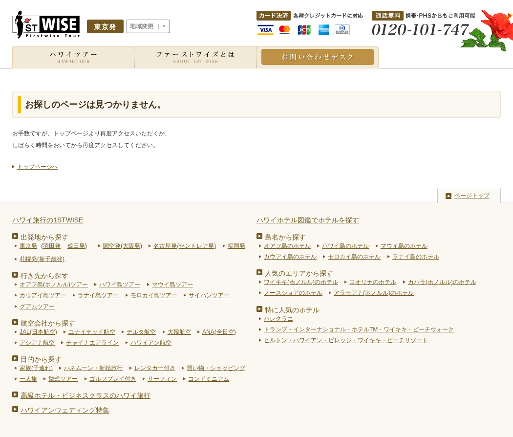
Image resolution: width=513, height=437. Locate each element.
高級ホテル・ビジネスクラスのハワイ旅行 (85, 395)
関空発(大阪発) (122, 245)
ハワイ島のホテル (345, 245)
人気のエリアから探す (299, 273)
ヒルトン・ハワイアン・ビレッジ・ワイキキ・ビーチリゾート (346, 340)
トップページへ (37, 166)
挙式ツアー (63, 378)
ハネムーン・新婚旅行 (93, 368)
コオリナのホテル (372, 282)
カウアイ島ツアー (43, 295)
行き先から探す (44, 276)
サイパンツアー (209, 295)
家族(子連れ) (36, 368)
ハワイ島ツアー (119, 284)
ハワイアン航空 (150, 342)
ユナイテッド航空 (91, 331)
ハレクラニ (278, 318)
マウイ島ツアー (172, 284)
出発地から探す (44, 237)
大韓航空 (179, 331)
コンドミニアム (208, 378)
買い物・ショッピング (216, 368)
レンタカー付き (154, 368)
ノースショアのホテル (293, 292)
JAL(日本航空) (38, 331)
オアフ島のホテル (287, 245)
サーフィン (162, 378)
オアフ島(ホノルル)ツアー (54, 284)
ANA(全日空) (219, 331)
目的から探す (41, 359)
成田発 (76, 245)
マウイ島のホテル (404, 245)
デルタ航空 (141, 331)
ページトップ (472, 195)
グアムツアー (37, 306)
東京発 (28, 245)
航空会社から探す (48, 323)
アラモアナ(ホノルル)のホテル (374, 292)
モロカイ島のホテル (354, 256)
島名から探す (285, 237)
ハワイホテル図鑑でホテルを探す (307, 220)
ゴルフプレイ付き (112, 378)
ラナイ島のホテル (415, 256)
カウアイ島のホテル (290, 256)
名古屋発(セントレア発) (184, 245)
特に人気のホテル (292, 310)
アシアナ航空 (37, 342)
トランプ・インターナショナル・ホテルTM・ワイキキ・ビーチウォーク (359, 329)
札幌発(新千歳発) (42, 259)
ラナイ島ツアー (98, 295)
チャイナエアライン (92, 342)
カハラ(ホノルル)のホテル (442, 282)
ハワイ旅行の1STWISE (47, 220)
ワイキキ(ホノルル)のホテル (301, 282)
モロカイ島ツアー (153, 295)
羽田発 (52, 245)
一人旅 (28, 378)
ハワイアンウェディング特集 (65, 410)
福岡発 (236, 245)
